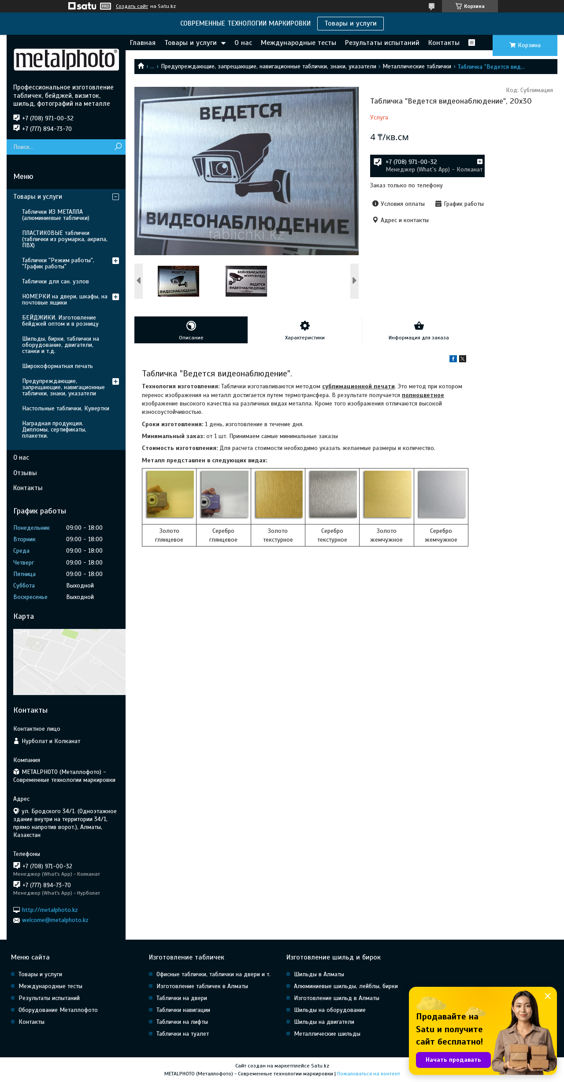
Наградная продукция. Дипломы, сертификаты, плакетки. (54, 429)
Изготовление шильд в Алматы (336, 998)
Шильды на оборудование (330, 1010)
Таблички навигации (183, 1010)
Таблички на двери (181, 998)
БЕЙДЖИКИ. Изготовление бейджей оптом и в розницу (60, 320)
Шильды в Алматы (319, 974)
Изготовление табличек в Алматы (202, 986)
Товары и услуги (350, 23)
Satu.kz (320, 1066)
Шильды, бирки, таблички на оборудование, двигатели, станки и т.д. (60, 345)
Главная (143, 42)
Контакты (444, 42)
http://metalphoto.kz (50, 910)
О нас (243, 42)
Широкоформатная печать (57, 366)
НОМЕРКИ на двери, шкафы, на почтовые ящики (65, 299)
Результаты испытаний (382, 42)
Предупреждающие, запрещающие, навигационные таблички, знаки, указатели (268, 66)
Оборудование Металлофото (58, 1010)
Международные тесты (298, 42)
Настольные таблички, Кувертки (65, 408)
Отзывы (25, 473)
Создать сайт (132, 6)
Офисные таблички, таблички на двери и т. (213, 974)
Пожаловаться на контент (368, 1074)
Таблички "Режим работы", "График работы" (58, 263)
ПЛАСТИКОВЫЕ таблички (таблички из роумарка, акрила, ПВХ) (65, 239)
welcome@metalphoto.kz (55, 920)
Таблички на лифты (182, 1022)
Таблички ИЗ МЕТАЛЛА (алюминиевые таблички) (55, 215)
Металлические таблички (416, 66)
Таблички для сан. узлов (55, 281)
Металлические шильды (327, 1033)
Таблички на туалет (182, 1033)
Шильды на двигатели (324, 1022)
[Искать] (118, 147)
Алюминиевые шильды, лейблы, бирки (346, 986)
